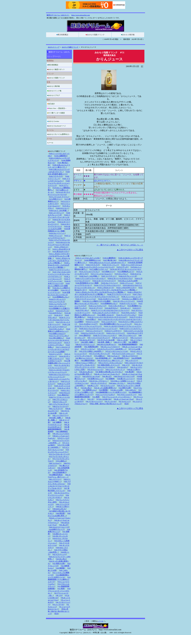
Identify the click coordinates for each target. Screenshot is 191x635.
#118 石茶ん (90, 319)
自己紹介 (51, 104)
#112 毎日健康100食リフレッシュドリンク (115, 324)
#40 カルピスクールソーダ (124, 376)
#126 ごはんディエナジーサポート (105, 313)
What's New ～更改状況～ (57, 108)
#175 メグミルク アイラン (89, 271)
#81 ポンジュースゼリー (110, 347)
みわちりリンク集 (54, 91)
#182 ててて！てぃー (110, 265)
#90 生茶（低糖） (88, 342)
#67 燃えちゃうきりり (84, 358)
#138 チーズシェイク (128, 303)
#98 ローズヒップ (59, 402)
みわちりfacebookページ (56, 126)
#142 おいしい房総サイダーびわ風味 (96, 301)
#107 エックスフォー (94, 331)
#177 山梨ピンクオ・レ (98, 269)
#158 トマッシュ (127, 283)
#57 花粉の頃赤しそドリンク (108, 365)
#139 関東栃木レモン (109, 303)
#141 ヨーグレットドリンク (124, 301)
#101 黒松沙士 (85, 335)
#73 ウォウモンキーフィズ (99, 354)
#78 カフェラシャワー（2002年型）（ (112, 349)
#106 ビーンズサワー (113, 331)
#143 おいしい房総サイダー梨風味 (59, 286)
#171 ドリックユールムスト (101, 274)
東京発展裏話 (62, 35)
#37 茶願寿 (110, 379)
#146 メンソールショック (131, 297)
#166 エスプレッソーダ (127, 276)
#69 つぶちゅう (113, 356)
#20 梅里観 (103, 390)
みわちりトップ (53, 47)
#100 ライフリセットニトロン (105, 335)
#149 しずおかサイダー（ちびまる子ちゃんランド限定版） (59, 265)
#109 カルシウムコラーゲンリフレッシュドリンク (98, 328)
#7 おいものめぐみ (104, 399)
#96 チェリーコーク (120, 338)
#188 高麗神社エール (92, 260)
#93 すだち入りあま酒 (106, 340)
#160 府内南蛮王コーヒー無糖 (87, 283)
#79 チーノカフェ (88, 349)
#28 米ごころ (93, 385)
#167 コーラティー (109, 276)
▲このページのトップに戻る (130, 250)
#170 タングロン (121, 274)
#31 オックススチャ (98, 383)
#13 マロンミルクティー (127, 394)
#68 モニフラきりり (130, 356)
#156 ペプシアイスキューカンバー (107, 285)
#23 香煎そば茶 (124, 388)
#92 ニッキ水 (122, 340)
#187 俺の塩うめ (110, 260)
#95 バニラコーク (56, 408)
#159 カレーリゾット (109, 283)
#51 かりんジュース (95, 369)
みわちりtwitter (53, 121)
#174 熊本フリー (108, 271)
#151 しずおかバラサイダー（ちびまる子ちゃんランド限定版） (113, 290)
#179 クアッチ (122, 267)
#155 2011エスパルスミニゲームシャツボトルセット (59, 244)
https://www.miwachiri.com (80, 15)
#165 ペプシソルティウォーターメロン (90, 278)
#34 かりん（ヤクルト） (98, 381)
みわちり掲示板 (128, 35)
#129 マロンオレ (82, 310)
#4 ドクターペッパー (94, 401)
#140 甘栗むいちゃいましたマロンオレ (59, 295)
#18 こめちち (130, 390)
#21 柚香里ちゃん (89, 390)
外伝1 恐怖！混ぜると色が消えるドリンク (105, 404)
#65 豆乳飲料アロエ (121, 358)
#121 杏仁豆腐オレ (56, 338)
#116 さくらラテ (92, 322)
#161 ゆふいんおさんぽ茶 (128, 281)
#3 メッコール (110, 401)
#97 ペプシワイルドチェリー (98, 338)
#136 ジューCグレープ (97, 306)
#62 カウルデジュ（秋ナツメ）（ (110, 360)
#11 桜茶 (96, 397)
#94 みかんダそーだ (87, 340)
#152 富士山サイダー (60, 251)
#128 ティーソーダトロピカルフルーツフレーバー (110, 310)
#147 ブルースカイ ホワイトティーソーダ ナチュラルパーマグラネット (59, 274)
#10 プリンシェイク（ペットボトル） (116, 397)
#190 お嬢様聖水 (109, 258)
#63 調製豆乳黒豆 (88, 360)
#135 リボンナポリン (116, 306)
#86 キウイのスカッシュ (85, 344)
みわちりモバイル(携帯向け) (58, 134)
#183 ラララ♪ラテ (92, 265)
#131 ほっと (125, 308)
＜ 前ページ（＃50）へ (107, 245)
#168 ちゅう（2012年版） (89, 276)
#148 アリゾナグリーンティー (119, 294)
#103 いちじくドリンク (115, 333)
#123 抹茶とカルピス (105, 315)
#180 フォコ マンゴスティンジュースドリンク (97, 267)
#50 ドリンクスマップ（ (115, 369)
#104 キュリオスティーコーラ (92, 333)
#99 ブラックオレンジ (127, 335)
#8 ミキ (90, 399)
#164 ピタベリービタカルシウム (120, 278)
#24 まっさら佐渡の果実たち (105, 388)
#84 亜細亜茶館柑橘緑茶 (128, 344)
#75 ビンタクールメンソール (116, 351)
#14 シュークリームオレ (105, 394)
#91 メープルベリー (60, 415)
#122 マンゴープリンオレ (126, 315)
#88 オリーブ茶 (119, 342)
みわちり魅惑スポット (56, 69)
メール (50, 143)
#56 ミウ (126, 365)
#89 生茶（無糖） (104, 342)
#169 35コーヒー (62, 208)
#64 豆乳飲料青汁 (59, 472)
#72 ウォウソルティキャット (123, 354)
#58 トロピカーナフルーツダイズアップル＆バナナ (59, 486)
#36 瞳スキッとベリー (126, 379)
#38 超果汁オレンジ (95, 379)
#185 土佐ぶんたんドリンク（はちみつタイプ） (107, 262)
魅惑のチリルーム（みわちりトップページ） (58, 54)
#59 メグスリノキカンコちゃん (110, 363)
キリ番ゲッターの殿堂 (56, 113)
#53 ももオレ (122, 367)
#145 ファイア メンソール (85, 299)
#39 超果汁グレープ (57, 529)
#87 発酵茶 (133, 342)
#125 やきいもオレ (129, 313)
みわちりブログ (53, 95)
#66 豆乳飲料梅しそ (103, 358)
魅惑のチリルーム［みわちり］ (58, 15)
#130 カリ (136, 308)
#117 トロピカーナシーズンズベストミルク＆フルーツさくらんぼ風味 (59, 349)
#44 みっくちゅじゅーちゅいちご (107, 374)
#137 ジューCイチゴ (57, 301)
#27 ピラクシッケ (107, 385)
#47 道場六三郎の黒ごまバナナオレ (109, 372)
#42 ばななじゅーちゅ (91, 376)
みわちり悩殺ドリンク (95, 35)
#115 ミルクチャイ (109, 322)
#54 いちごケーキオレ (106, 367)
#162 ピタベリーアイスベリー (104, 281)
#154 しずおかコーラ (105, 287)
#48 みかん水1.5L (86, 372)
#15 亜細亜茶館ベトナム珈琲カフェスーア (59, 579)
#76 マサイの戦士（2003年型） (91, 351)
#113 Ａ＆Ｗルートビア (88, 324)
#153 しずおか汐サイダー (126, 287)
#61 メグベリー (131, 360)
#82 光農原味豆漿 (91, 347)
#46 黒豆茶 (129, 372)
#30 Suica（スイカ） (117, 383)
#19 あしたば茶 (116, 390)
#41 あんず (107, 376)
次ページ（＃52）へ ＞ (132, 245)
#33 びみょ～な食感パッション (122, 381)
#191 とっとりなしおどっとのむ (88, 258)
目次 (126, 404)
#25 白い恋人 (86, 388)
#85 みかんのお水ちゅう (106, 344)
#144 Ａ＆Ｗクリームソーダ (109, 299)
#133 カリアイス (96, 308)
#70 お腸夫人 (99, 356)
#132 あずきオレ (111, 308)
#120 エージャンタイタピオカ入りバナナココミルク (107, 317)
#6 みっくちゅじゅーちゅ (124, 399)
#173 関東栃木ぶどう (125, 271)
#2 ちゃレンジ (125, 401)
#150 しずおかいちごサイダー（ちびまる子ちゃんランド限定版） (100, 292)
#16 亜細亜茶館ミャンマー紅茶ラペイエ (111, 392)
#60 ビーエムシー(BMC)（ (85, 363)
